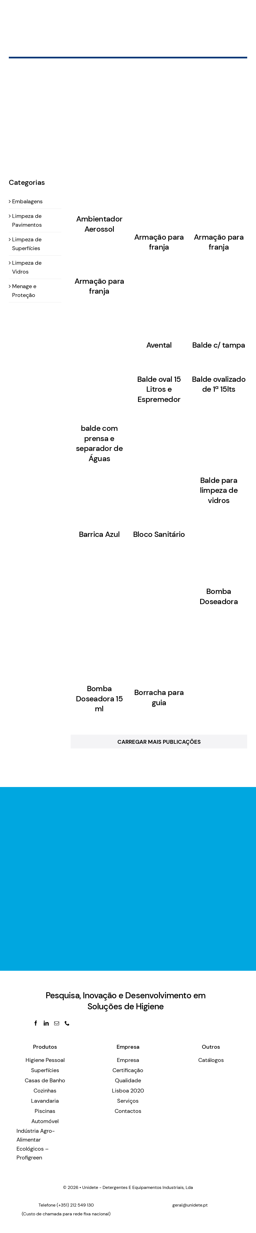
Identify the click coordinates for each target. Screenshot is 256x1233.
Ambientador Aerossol (99, 224)
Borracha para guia (159, 697)
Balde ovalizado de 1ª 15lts (219, 384)
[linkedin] (46, 1023)
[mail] (56, 1023)
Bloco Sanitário (159, 534)
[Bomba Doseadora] (218, 550)
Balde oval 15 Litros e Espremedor (159, 389)
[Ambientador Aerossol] (99, 187)
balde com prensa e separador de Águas (99, 443)
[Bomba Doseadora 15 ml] (99, 650)
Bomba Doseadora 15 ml (99, 698)
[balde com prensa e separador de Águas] (99, 392)
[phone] (67, 1023)
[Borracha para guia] (159, 651)
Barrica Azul (99, 534)
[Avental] (159, 301)
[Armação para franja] (159, 196)
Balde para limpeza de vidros (219, 490)
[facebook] (35, 1023)
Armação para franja (159, 242)
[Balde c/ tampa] (218, 301)
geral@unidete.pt (190, 1205)
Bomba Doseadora (219, 596)
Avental (159, 345)
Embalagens (27, 201)
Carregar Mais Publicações (159, 741)
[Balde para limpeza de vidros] (218, 439)
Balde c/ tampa (218, 345)
